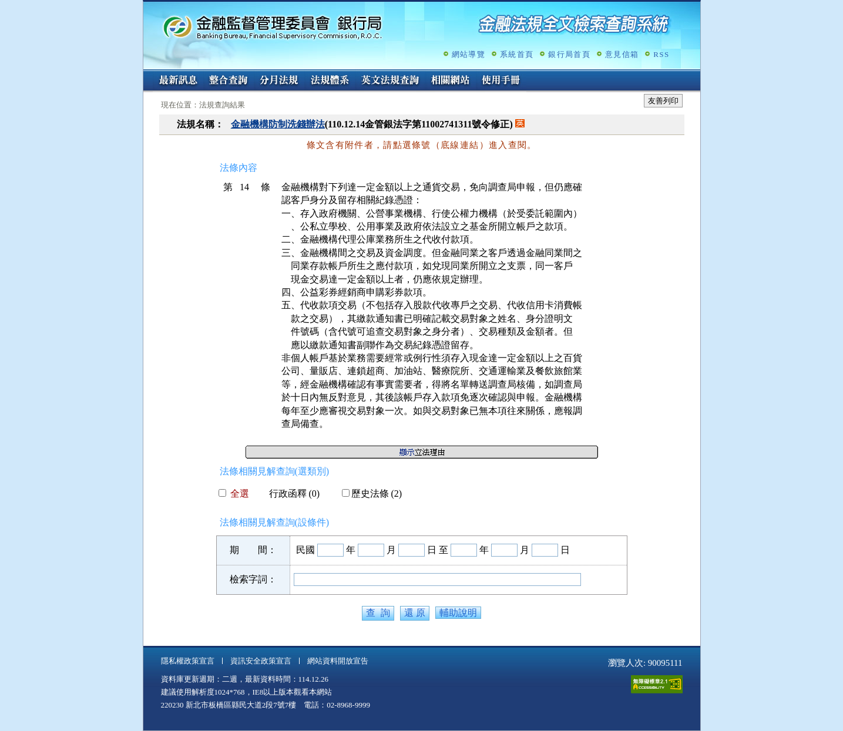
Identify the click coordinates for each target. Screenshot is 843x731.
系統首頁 (516, 54)
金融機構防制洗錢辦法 (278, 124)
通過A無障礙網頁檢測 (657, 684)
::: (147, 74)
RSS (661, 54)
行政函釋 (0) (290, 493)
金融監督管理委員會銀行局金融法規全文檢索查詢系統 (272, 27)
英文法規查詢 (390, 81)
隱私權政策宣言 (187, 660)
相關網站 (450, 81)
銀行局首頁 (569, 54)
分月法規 (279, 81)
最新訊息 (178, 81)
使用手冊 (501, 81)
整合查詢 (228, 81)
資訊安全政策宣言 (260, 660)
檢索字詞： (253, 579)
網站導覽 (468, 54)
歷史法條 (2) (372, 493)
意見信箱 (622, 54)
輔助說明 (458, 613)
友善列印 (663, 100)
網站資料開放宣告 (337, 660)
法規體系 (329, 81)
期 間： (253, 550)
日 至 (437, 550)
